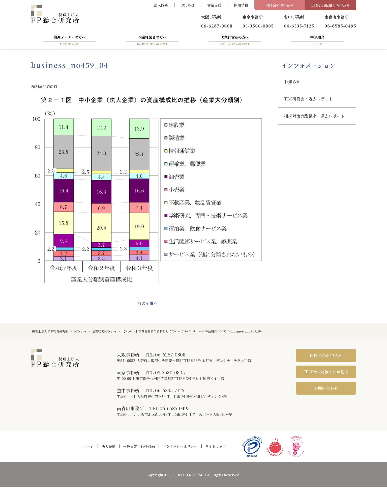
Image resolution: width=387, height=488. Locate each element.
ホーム (88, 447)
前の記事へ (147, 304)
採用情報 (241, 5)
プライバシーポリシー (180, 447)
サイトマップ (215, 447)
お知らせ (188, 5)
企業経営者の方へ (152, 41)
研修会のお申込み (279, 5)
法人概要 (161, 5)
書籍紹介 (317, 41)
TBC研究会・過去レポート (308, 100)
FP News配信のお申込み (326, 373)
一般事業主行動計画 (139, 447)
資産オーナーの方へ (69, 41)
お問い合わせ (326, 389)
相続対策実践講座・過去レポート (314, 117)
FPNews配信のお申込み (330, 5)
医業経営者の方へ (235, 41)
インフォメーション (308, 66)
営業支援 (214, 5)
